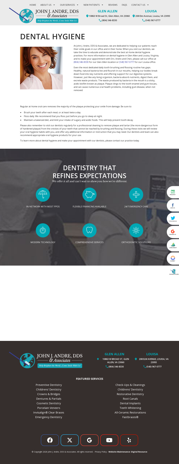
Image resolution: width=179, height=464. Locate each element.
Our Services (67, 4)
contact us (138, 4)
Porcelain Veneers (48, 408)
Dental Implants (130, 403)
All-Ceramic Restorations (130, 412)
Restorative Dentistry (130, 394)
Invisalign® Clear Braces (48, 412)
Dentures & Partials (48, 398)
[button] (48, 5)
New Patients (92, 4)
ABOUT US (45, 4)
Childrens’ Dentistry (48, 389)
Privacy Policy (101, 451)
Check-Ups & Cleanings (130, 385)
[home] (44, 15)
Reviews (112, 4)
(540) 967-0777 (126, 62)
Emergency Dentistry (48, 417)
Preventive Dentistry (49, 385)
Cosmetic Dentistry (49, 403)
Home (33, 4)
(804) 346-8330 (81, 62)
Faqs (124, 4)
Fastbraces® (130, 417)
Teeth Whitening (130, 408)
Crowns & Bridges (48, 394)
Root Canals (130, 398)
